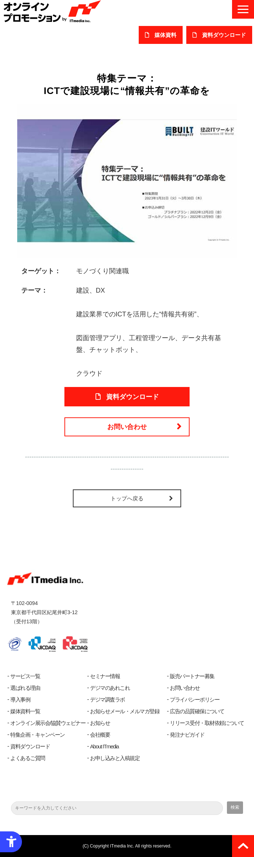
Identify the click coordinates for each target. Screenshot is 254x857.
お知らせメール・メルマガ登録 (124, 711)
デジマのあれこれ (110, 688)
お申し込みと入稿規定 (114, 758)
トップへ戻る (127, 498)
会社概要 (100, 735)
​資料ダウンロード (224, 35)
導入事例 (20, 699)
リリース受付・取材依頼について (207, 723)
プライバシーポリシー (194, 699)
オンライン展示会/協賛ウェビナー (47, 723)
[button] (243, 9)
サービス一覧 (25, 676)
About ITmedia (104, 746)
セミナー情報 (105, 676)
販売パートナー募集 (192, 676)
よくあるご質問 (27, 758)
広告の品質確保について (197, 711)
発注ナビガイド (187, 735)
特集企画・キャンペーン (37, 735)
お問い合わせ (127, 427)
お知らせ (100, 723)
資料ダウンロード (30, 746)
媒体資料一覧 (25, 711)
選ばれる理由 (25, 688)
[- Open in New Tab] (127, 180)
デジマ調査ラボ (107, 699)
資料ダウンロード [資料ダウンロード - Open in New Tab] (132, 397)
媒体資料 (165, 35)
